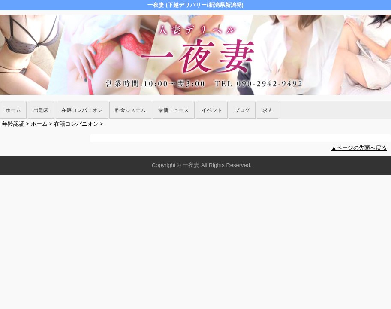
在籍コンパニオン (81, 110)
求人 (267, 110)
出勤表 (41, 110)
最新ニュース (173, 110)
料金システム (130, 110)
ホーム (13, 110)
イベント (212, 110)
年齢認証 (13, 124)
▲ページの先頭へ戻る (359, 148)
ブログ (242, 110)
